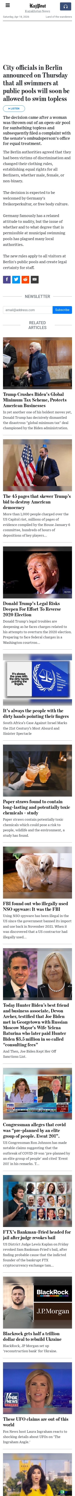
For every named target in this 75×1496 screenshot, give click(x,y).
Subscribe (62, 310)
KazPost (37, 5)
